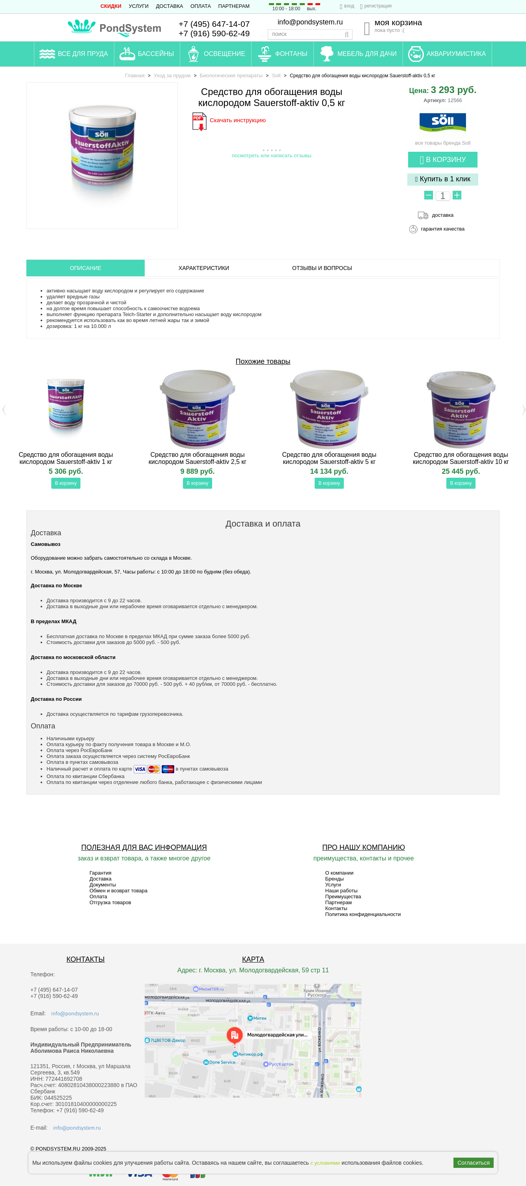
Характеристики (204, 268)
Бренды (334, 879)
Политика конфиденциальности (363, 914)
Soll (276, 75)
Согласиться (473, 1163)
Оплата (200, 6)
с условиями (325, 1163)
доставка (442, 215)
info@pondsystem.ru (310, 22)
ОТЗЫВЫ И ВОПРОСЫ (322, 268)
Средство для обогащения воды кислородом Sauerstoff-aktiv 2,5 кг (197, 458)
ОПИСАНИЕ (85, 268)
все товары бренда (443, 140)
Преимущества (343, 896)
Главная (134, 75)
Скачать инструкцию (238, 120)
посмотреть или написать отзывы (271, 155)
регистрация (378, 6)
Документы (103, 885)
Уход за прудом (172, 75)
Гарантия (100, 873)
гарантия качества (443, 229)
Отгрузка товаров (110, 902)
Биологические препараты (231, 75)
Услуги (139, 6)
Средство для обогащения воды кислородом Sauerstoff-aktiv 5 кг (329, 458)
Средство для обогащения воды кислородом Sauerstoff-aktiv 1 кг (66, 458)
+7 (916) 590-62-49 (214, 33)
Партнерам (234, 6)
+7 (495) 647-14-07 (214, 23)
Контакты (336, 908)
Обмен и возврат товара (118, 891)
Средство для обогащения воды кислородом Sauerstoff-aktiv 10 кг (461, 458)
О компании (339, 873)
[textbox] (310, 34)
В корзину (443, 160)
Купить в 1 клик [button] (442, 179)
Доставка (169, 6)
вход (349, 6)
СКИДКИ (111, 6)
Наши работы (341, 891)
